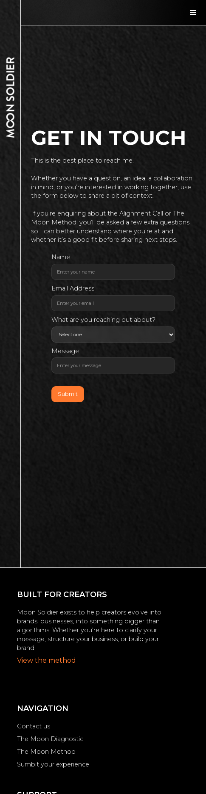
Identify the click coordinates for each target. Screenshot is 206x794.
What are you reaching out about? (103, 320)
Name (60, 257)
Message (65, 351)
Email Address (72, 288)
